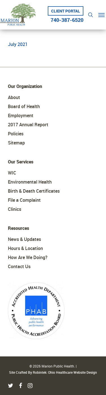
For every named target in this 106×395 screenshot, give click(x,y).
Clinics (14, 209)
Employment (20, 115)
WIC (12, 173)
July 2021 (18, 44)
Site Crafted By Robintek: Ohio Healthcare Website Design (53, 372)
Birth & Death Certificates (34, 191)
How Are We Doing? (27, 257)
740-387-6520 (67, 18)
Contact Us (19, 266)
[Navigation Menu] (101, 15)
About (14, 97)
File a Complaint (24, 200)
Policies (15, 134)
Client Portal (65, 11)
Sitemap (16, 143)
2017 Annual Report (28, 124)
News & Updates (24, 239)
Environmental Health (30, 182)
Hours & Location (25, 248)
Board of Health (24, 106)
